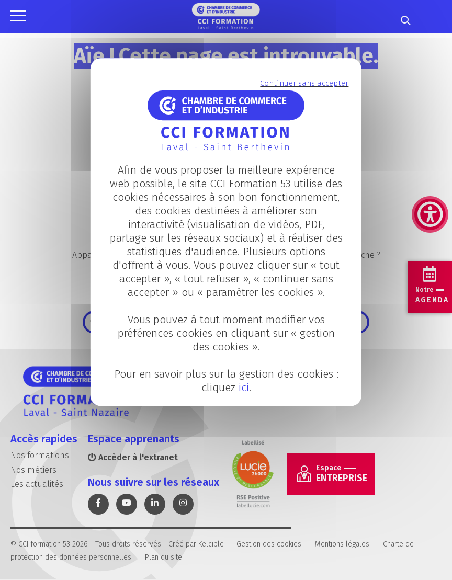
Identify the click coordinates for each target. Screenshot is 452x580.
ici (243, 388)
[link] (430, 162)
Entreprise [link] (341, 473)
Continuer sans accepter (304, 83)
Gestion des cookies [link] (268, 544)
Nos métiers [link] (33, 470)
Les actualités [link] (36, 484)
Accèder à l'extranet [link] (133, 457)
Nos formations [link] (39, 455)
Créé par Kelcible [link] (196, 544)
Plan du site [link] (163, 557)
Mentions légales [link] (342, 544)
